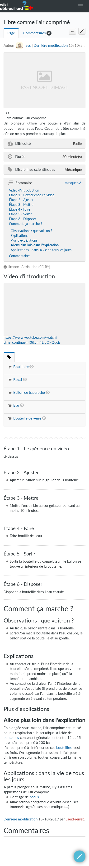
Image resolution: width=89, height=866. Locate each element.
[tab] (9, 357)
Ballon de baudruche (29, 392)
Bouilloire (21, 367)
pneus (34, 797)
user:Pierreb (75, 819)
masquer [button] (71, 183)
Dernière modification (51, 45)
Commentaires (34, 33)
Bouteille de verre (27, 418)
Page (11, 33)
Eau (16, 405)
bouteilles (11, 738)
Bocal (17, 380)
